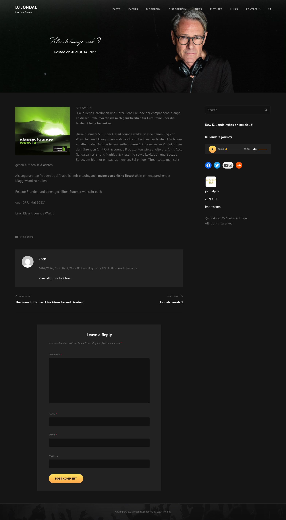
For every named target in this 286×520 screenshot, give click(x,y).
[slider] (263, 151)
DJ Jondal (26, 7)
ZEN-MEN (212, 199)
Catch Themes (164, 511)
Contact (252, 9)
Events (133, 9)
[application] (238, 149)
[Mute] (255, 149)
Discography (177, 9)
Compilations (26, 236)
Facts (116, 9)
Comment (55, 354)
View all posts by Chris (54, 278)
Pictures (216, 9)
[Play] (212, 149)
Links (234, 9)
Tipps (198, 9)
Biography (153, 9)
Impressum (213, 207)
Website (53, 455)
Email (53, 434)
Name (53, 413)
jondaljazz (212, 191)
